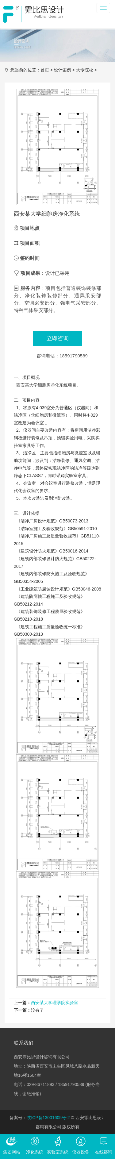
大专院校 (84, 69)
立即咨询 (58, 338)
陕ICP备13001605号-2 (48, 1117)
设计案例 (62, 69)
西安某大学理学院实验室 (54, 1002)
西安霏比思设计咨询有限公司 (33, 14)
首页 (44, 69)
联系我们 (23, 1042)
